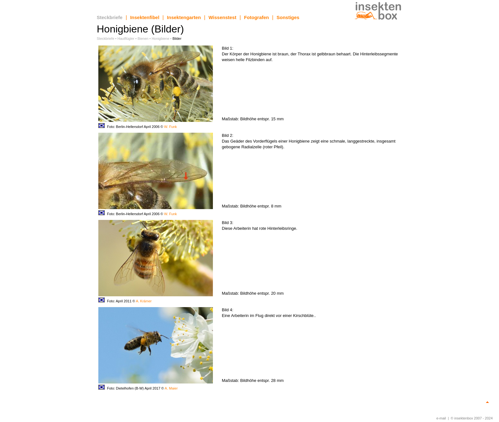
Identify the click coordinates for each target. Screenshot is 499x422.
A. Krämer (144, 301)
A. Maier (171, 388)
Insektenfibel (144, 17)
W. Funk (170, 127)
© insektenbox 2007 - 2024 (472, 418)
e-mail (441, 418)
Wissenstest (222, 17)
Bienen (142, 38)
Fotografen (256, 17)
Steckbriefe (110, 17)
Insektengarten (184, 17)
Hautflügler (125, 38)
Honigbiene (160, 38)
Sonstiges (288, 17)
